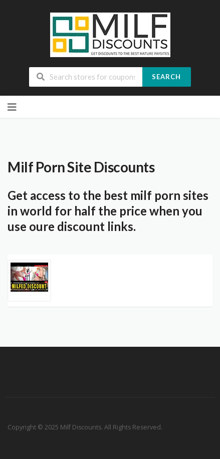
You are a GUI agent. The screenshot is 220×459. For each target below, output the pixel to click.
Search (166, 77)
